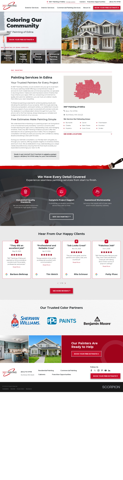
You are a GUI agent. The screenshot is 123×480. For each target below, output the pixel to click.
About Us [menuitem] (86, 8)
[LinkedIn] (109, 370)
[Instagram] (98, 370)
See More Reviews (61, 291)
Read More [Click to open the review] (16, 267)
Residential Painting (46, 370)
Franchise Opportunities (61, 374)
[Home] (9, 5)
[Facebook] (91, 370)
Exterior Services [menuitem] (32, 8)
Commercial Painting (68, 370)
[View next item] (65, 283)
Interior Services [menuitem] (47, 8)
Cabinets (41, 374)
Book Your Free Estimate (107, 8)
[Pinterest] (102, 370)
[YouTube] (106, 370)
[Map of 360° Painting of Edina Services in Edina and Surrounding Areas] (88, 89)
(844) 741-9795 (115, 1)
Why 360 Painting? (61, 217)
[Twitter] (95, 370)
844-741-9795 (71, 111)
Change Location (70, 1)
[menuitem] (5, 389)
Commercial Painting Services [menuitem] (69, 8)
